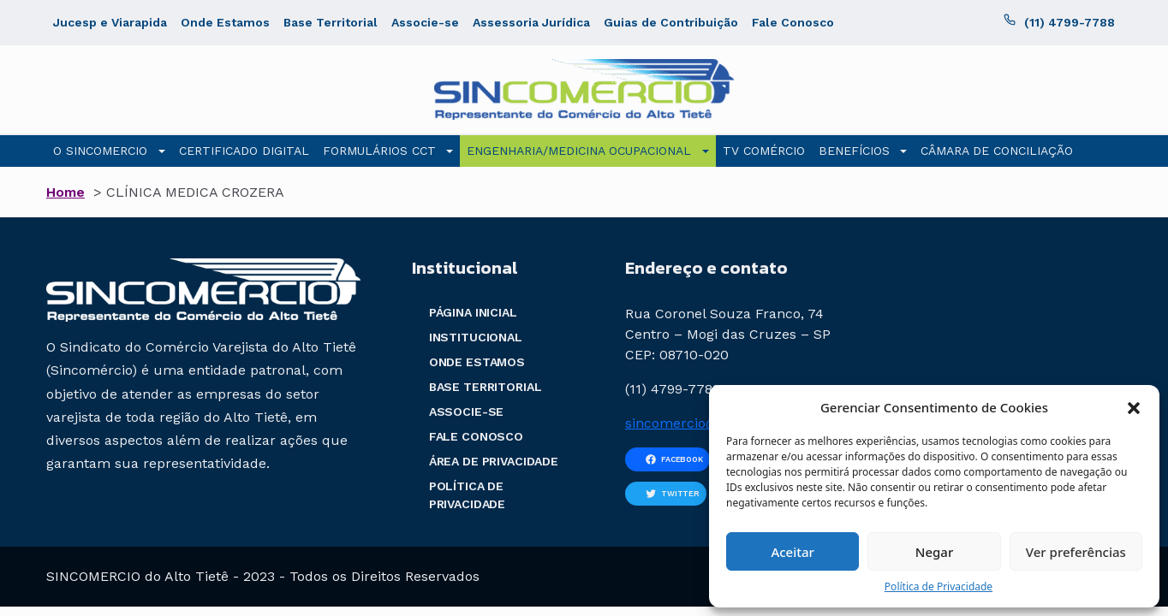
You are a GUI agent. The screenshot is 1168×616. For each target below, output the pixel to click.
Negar (934, 551)
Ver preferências (1076, 551)
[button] (1133, 407)
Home (65, 192)
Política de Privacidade (938, 586)
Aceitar (792, 551)
